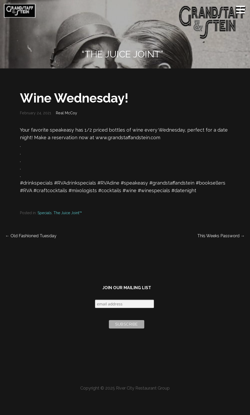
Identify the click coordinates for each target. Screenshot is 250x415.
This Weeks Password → (221, 235)
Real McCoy (66, 113)
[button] (242, 9)
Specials (45, 213)
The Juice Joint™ (68, 213)
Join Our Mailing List (126, 287)
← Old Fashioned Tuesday (30, 235)
